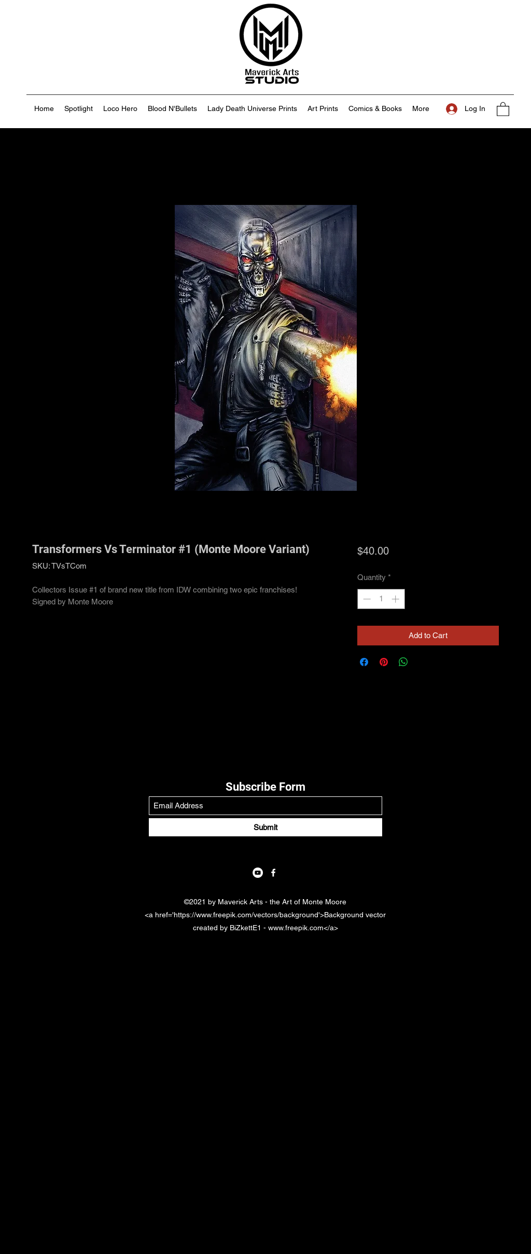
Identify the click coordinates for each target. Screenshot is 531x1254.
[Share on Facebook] (364, 662)
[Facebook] (273, 872)
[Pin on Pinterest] (384, 662)
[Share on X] (423, 662)
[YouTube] (258, 872)
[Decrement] (366, 599)
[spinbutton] (380, 599)
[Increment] (396, 599)
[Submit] (265, 827)
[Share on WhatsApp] (403, 662)
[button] (503, 108)
